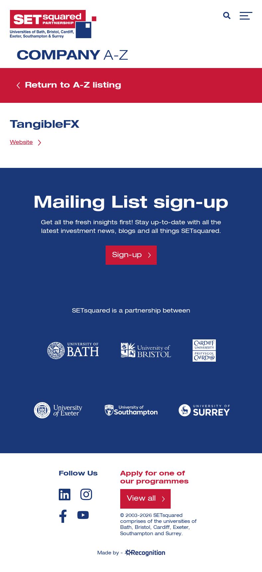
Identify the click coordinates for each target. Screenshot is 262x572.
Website (21, 142)
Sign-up (127, 255)
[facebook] (63, 516)
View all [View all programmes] (141, 498)
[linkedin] (64, 494)
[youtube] (83, 515)
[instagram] (86, 494)
